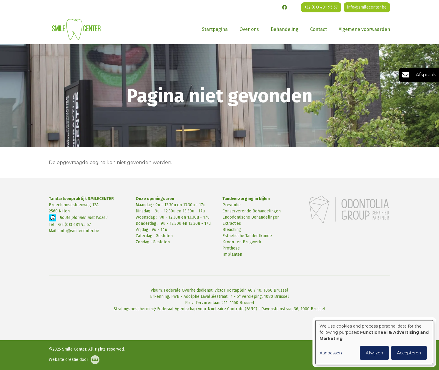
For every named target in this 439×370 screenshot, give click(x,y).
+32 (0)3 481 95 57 (74, 224)
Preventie (231, 204)
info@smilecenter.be (79, 230)
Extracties (231, 223)
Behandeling (284, 29)
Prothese (231, 248)
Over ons (249, 29)
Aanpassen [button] (331, 353)
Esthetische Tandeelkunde (247, 235)
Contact (318, 29)
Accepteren (409, 353)
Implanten (232, 254)
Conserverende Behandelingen (251, 211)
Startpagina (215, 29)
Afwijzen (374, 353)
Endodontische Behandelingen (251, 217)
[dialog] (374, 342)
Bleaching (231, 229)
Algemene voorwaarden (364, 29)
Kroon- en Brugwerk (241, 242)
